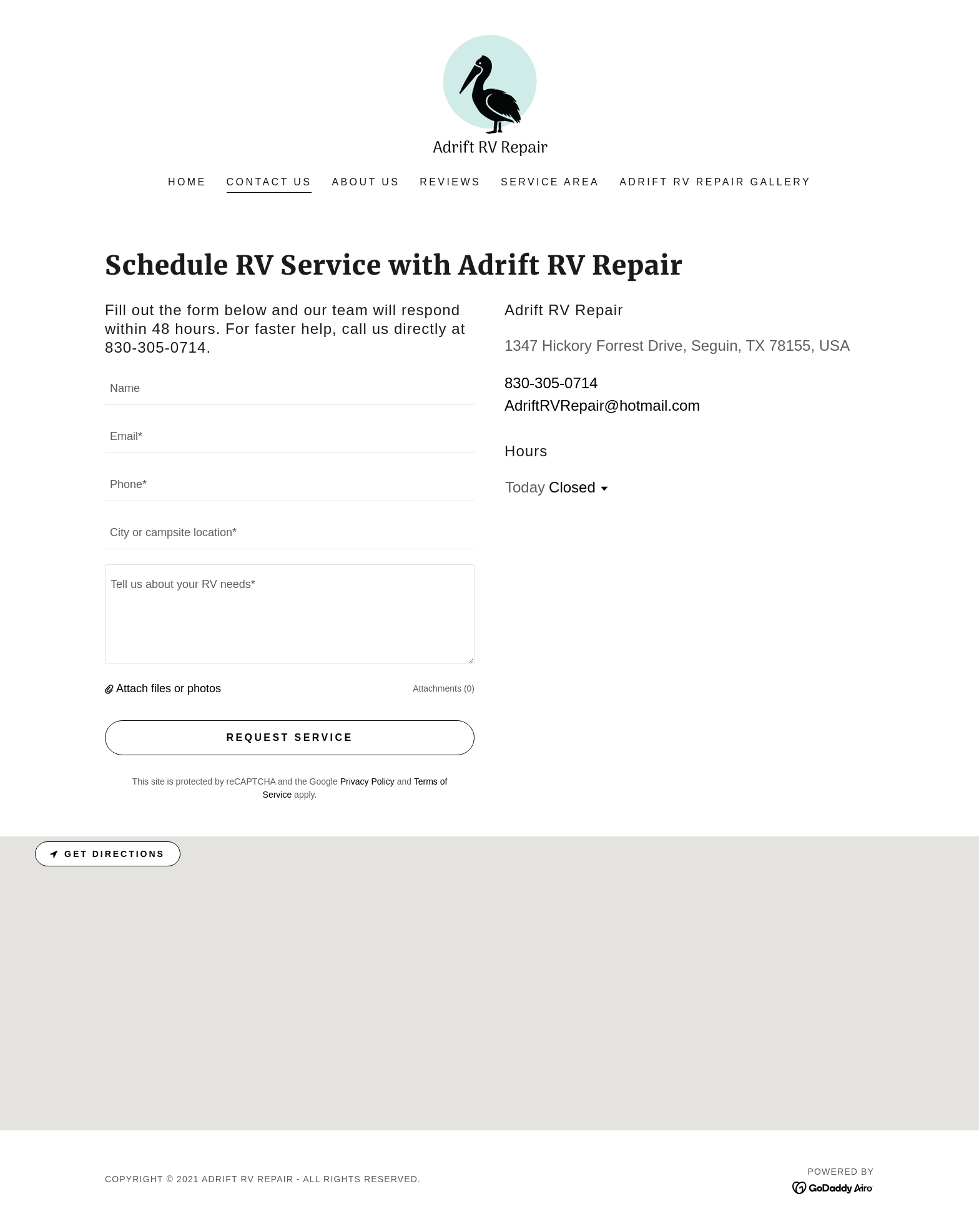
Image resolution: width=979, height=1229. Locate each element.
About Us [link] (366, 182)
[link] (489, 97)
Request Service (289, 737)
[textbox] (290, 388)
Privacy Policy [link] (367, 781)
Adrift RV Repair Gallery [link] (715, 182)
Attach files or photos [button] (168, 688)
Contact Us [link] (269, 182)
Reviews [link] (450, 182)
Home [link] (187, 182)
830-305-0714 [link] (551, 383)
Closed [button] (572, 487)
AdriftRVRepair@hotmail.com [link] (602, 405)
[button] (110, 688)
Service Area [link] (550, 182)
